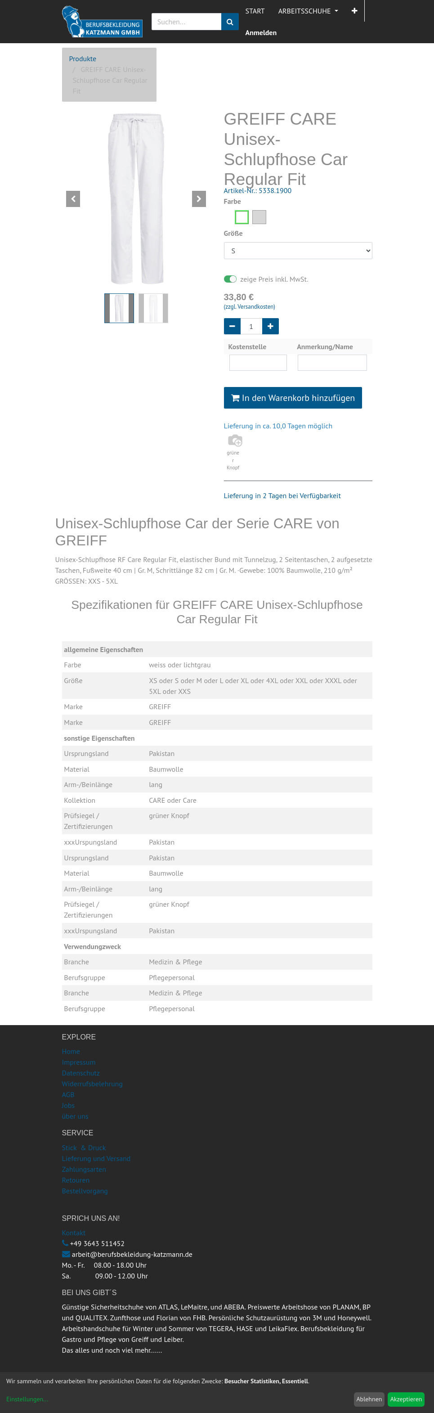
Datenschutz (81, 1072)
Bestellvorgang (85, 1190)
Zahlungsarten (84, 1169)
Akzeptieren (406, 1399)
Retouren (76, 1179)
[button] (354, 11)
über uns (75, 1116)
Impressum (79, 1062)
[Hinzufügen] (270, 326)
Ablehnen (369, 1399)
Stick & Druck (84, 1147)
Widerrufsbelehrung (92, 1083)
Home (71, 1051)
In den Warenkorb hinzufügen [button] (293, 398)
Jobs (68, 1105)
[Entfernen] (232, 326)
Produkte (83, 58)
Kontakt (74, 1232)
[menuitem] (255, 11)
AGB (68, 1094)
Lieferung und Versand (96, 1158)
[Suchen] (230, 21)
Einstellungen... (27, 1399)
